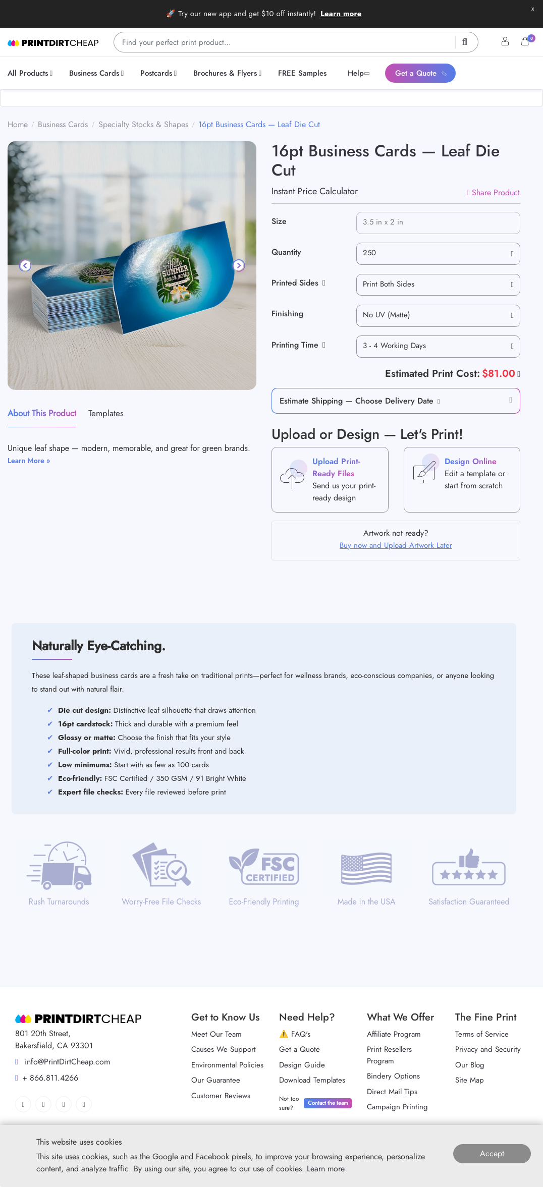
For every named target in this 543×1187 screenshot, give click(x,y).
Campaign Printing (397, 1106)
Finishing (287, 313)
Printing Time (298, 345)
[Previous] (26, 265)
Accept (492, 1153)
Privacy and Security (488, 1049)
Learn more (341, 13)
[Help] (517, 373)
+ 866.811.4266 (46, 1078)
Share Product (493, 192)
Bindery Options (393, 1076)
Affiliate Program (394, 1034)
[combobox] (438, 254)
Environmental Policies (227, 1064)
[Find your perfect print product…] (296, 42)
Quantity (286, 252)
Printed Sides (298, 283)
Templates (106, 413)
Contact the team (328, 1103)
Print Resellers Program (389, 1055)
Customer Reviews (220, 1095)
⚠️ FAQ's (294, 1034)
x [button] (532, 8)
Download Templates (312, 1080)
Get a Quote (299, 1049)
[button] (436, 401)
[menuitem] (32, 73)
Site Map (469, 1080)
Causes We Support (223, 1049)
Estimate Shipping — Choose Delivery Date (356, 401)
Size (279, 221)
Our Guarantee (215, 1080)
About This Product (42, 413)
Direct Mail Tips (392, 1091)
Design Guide (302, 1064)
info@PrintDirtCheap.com (62, 1061)
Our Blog (469, 1064)
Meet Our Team (216, 1034)
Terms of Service (482, 1034)
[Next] (238, 265)
